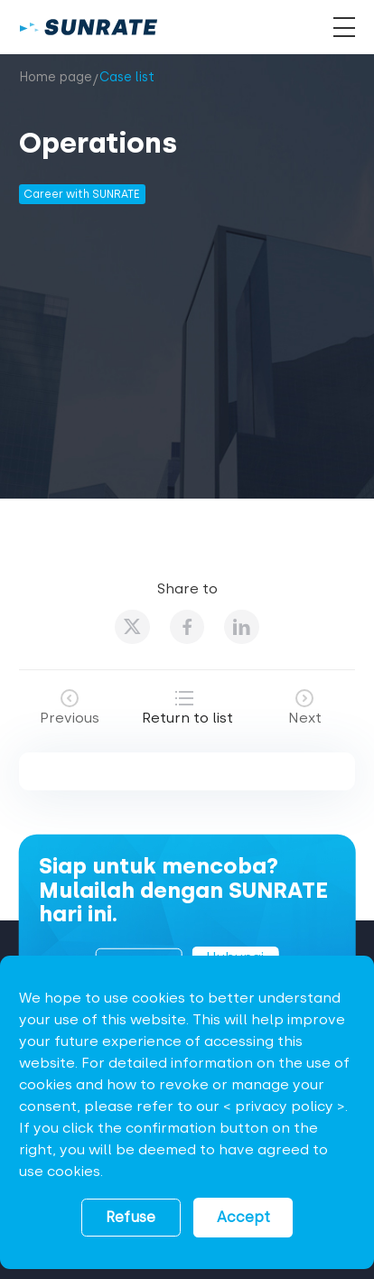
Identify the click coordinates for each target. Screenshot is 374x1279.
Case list (126, 77)
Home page (55, 77)
